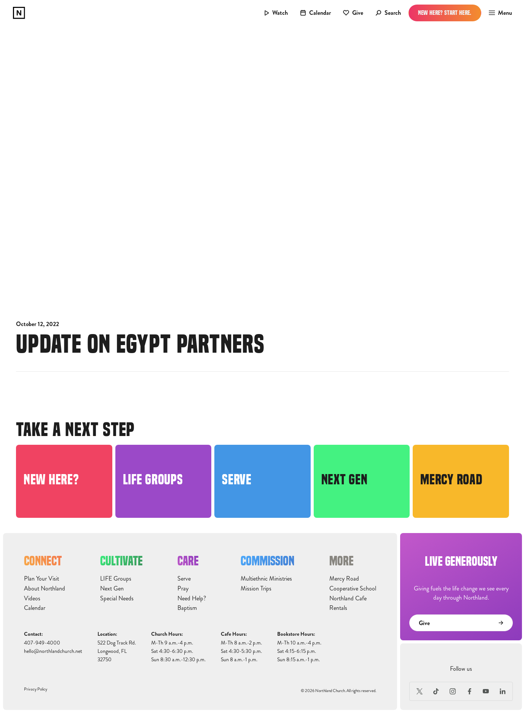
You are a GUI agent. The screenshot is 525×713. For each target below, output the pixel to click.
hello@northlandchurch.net (53, 651)
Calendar (34, 608)
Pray (182, 588)
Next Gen (112, 588)
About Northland (44, 588)
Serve (184, 579)
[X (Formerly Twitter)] (419, 691)
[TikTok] (436, 691)
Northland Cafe (348, 598)
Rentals (338, 608)
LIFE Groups (115, 579)
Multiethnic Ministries (266, 579)
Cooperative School (352, 588)
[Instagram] (452, 691)
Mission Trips (256, 588)
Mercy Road (344, 579)
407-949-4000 (42, 642)
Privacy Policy (35, 689)
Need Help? (191, 598)
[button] (498, 13)
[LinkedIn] (502, 691)
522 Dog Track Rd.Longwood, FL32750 (116, 651)
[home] (19, 13)
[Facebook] (469, 691)
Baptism (187, 608)
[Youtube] (486, 691)
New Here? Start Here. (445, 12)
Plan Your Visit (41, 579)
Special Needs (117, 598)
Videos (32, 598)
